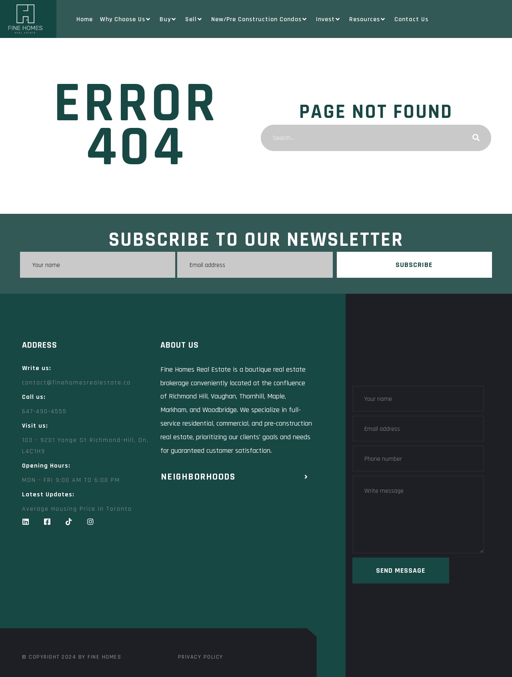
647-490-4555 (44, 411)
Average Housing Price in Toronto (77, 509)
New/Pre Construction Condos (260, 19)
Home (84, 19)
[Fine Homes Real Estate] (166, 589)
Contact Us (411, 19)
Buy (169, 19)
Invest (329, 19)
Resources (368, 19)
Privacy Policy (200, 657)
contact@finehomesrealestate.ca (76, 382)
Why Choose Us (126, 19)
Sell (194, 19)
